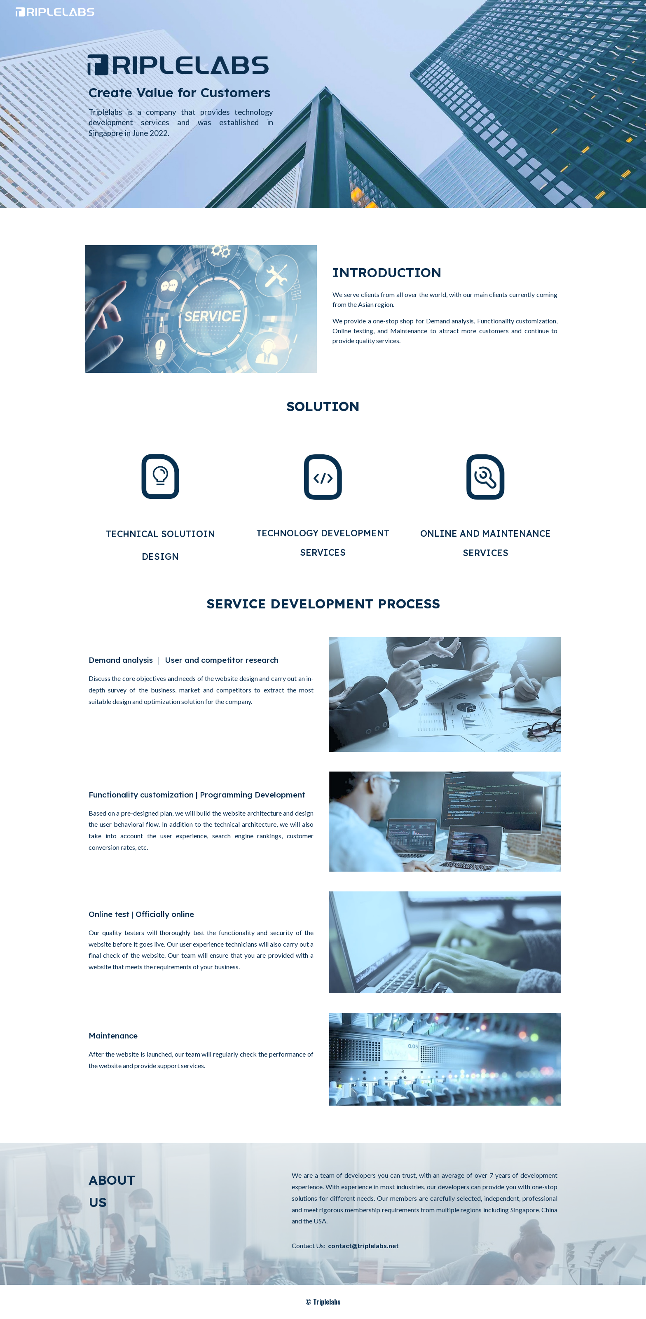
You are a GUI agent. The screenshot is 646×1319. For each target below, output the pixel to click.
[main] (180, 119)
